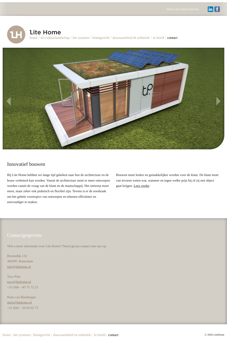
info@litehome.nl (19, 266)
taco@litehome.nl (19, 281)
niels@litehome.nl (19, 302)
